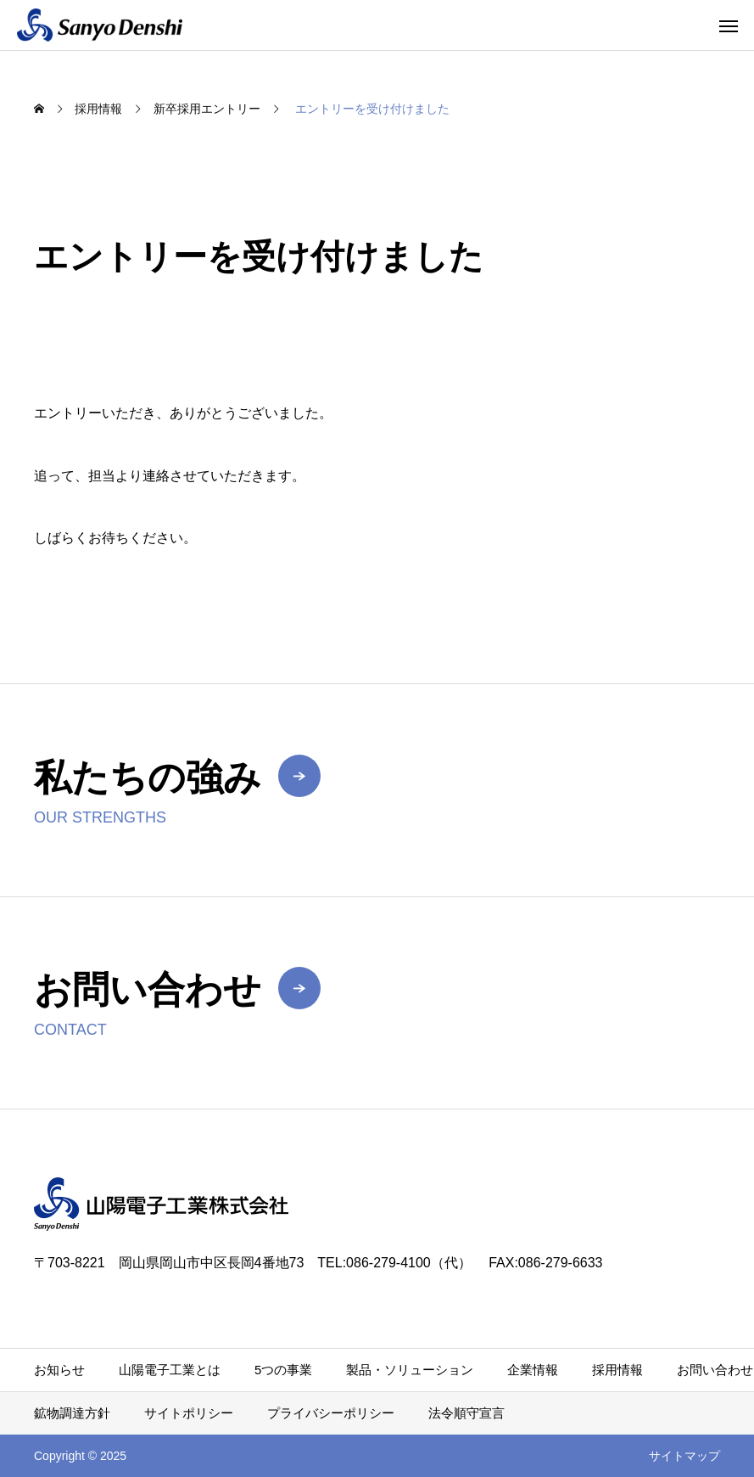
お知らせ (59, 1369)
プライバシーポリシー (330, 1413)
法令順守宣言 (466, 1413)
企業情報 (532, 1369)
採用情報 (617, 1369)
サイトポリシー (188, 1413)
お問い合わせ (715, 1369)
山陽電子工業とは (170, 1369)
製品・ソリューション (409, 1369)
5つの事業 (283, 1369)
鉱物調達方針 (72, 1413)
